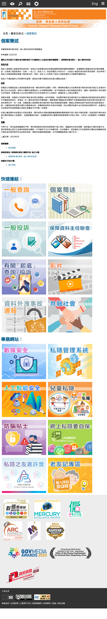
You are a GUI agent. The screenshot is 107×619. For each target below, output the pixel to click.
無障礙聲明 (37, 603)
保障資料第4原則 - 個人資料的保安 (22, 156)
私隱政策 (14, 603)
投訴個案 (12, 148)
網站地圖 (61, 603)
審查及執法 (17, 33)
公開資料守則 (25, 603)
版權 (54, 603)
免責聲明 (47, 603)
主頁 (5, 33)
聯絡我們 (5, 603)
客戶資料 (12, 165)
